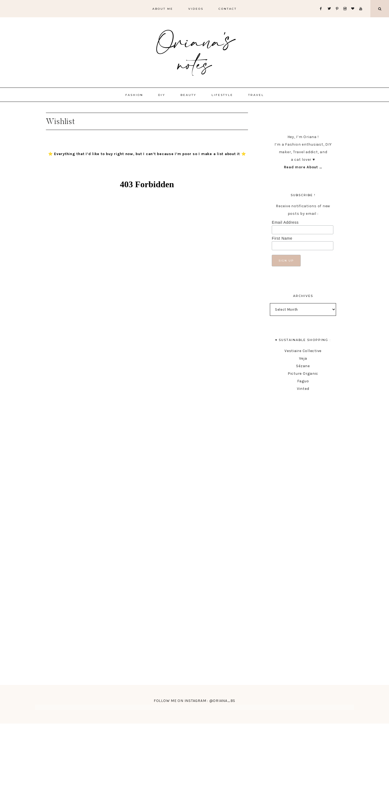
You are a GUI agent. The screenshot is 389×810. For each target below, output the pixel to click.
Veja (303, 358)
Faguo (303, 381)
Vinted (303, 388)
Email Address (285, 222)
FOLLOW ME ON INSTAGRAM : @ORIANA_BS (194, 700)
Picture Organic (303, 373)
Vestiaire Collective (302, 351)
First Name (282, 238)
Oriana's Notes (194, 51)
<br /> (147, 417)
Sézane (303, 366)
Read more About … (303, 167)
